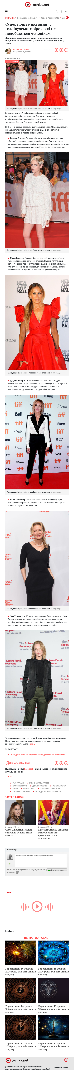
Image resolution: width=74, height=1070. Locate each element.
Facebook (28, 769)
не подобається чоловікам (48, 792)
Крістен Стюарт (20, 786)
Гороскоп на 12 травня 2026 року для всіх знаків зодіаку (20, 1046)
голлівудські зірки (21, 792)
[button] (61, 11)
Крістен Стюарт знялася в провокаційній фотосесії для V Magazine (53, 834)
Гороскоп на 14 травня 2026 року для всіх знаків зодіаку (20, 1009)
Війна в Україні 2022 (49, 18)
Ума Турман (18, 783)
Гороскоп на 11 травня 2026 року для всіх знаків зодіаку (53, 1046)
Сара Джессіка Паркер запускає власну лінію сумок (18, 832)
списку (31, 744)
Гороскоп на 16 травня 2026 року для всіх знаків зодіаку (20, 971)
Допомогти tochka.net (27, 18)
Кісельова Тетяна (21, 49)
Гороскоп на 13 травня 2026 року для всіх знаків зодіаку (53, 1009)
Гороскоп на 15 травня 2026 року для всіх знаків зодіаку (53, 971)
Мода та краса (12, 61)
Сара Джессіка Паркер (39, 783)
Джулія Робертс (39, 786)
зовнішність (29, 789)
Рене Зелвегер (59, 786)
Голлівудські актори (50, 789)
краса (15, 789)
